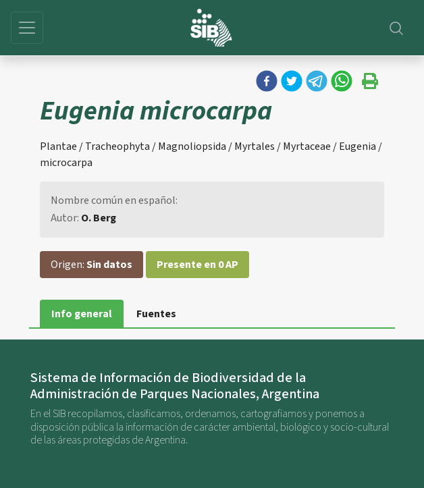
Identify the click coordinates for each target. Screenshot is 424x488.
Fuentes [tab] (156, 313)
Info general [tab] (81, 313)
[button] (266, 81)
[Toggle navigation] (27, 27)
